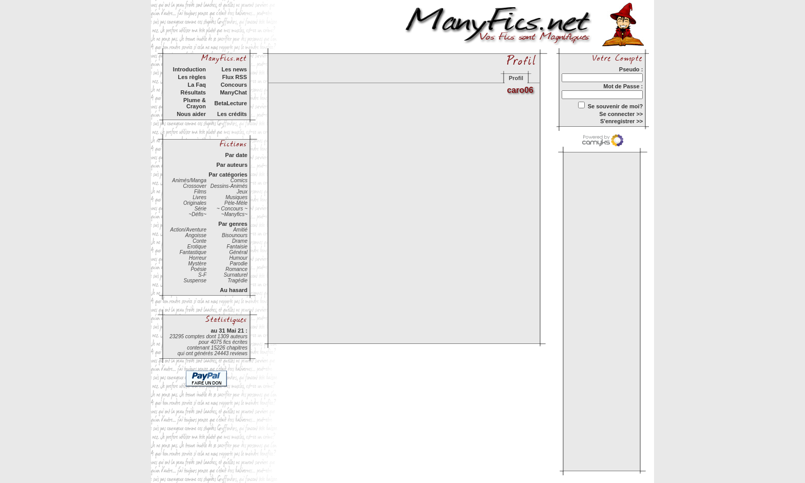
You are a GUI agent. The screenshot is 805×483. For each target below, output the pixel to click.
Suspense (195, 280)
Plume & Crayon (194, 103)
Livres (199, 197)
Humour (238, 258)
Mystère (197, 263)
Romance (236, 269)
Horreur (197, 258)
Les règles (192, 77)
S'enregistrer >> (621, 121)
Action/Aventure (188, 230)
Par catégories (227, 174)
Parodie (238, 263)
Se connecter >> (621, 114)
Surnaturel (235, 275)
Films (200, 192)
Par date (236, 155)
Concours (234, 85)
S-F (202, 275)
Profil (516, 78)
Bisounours (234, 235)
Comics (239, 180)
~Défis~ (197, 214)
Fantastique (193, 252)
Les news (234, 69)
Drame (239, 241)
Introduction (189, 69)
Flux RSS (234, 77)
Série (200, 208)
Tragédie (237, 280)
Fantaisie (236, 246)
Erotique (196, 246)
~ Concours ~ (232, 208)
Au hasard (233, 290)
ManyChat (233, 92)
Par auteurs (231, 165)
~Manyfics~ (234, 214)
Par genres (232, 224)
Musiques (236, 197)
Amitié (240, 230)
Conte (199, 241)
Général (238, 252)
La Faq (197, 85)
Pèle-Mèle (235, 203)
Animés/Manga (189, 180)
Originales (194, 203)
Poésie (198, 269)
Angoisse (195, 235)
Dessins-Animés (228, 186)
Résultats (193, 92)
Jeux (242, 192)
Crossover (194, 186)
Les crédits (232, 114)
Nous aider (191, 114)
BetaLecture (230, 103)
